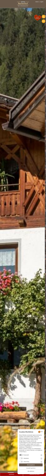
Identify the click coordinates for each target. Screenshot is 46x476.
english (41, 1)
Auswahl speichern (30, 468)
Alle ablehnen (31, 471)
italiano (37, 1)
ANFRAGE (11, 474)
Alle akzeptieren (31, 464)
